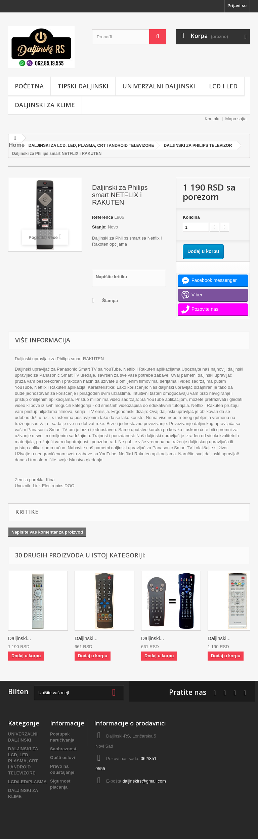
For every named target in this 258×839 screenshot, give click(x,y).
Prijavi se (237, 5)
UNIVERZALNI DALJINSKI (158, 86)
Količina (191, 217)
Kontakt (212, 118)
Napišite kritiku (111, 276)
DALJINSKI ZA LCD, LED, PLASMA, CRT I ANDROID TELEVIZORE (23, 760)
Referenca (102, 217)
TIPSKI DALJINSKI (83, 86)
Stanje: (99, 226)
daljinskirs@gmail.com (144, 781)
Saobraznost (63, 748)
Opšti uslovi (62, 757)
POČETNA (29, 86)
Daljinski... (19, 638)
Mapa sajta (236, 118)
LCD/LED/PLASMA (27, 781)
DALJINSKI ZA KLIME (45, 105)
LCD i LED (223, 86)
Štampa (110, 300)
